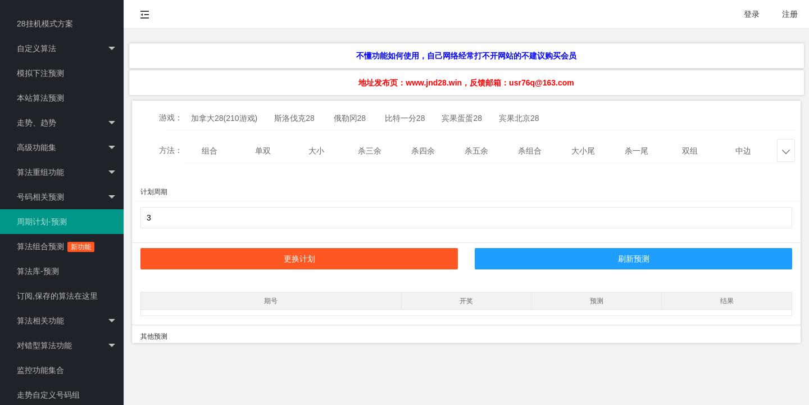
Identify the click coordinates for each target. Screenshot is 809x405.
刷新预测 (633, 258)
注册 (790, 14)
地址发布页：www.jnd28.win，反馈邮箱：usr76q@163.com (466, 82)
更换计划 (299, 258)
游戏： (171, 117)
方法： (171, 150)
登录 (752, 14)
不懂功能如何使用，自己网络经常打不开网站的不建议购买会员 (466, 55)
